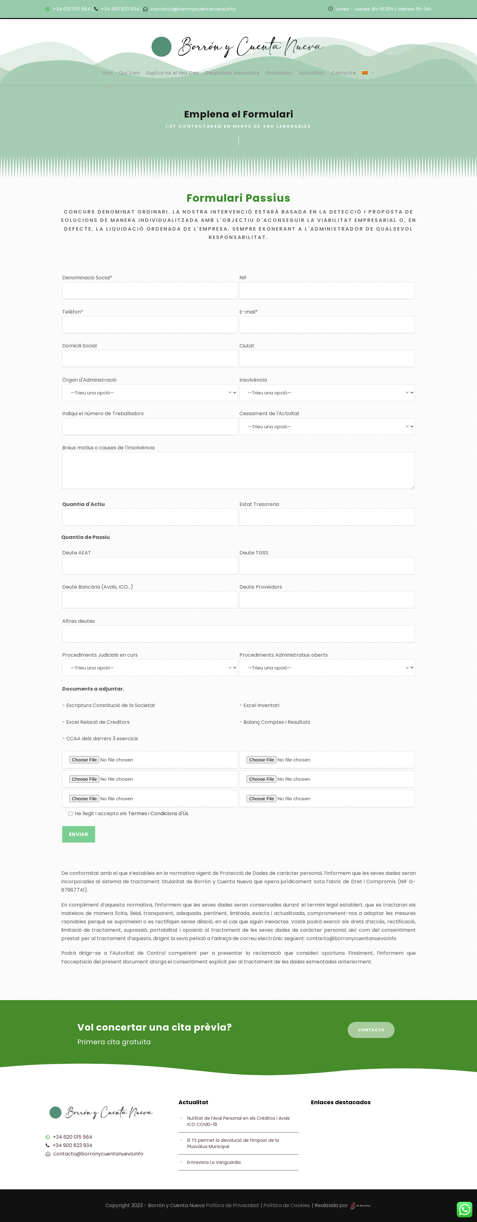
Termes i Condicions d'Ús (158, 813)
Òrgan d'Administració (150, 388)
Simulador (279, 73)
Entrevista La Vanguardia (214, 1162)
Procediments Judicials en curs (150, 663)
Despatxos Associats (232, 73)
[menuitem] (368, 76)
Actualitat (312, 73)
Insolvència (327, 388)
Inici (107, 73)
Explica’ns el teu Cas (172, 73)
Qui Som (129, 73)
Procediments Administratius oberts (327, 663)
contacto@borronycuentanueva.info (193, 9)
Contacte (343, 73)
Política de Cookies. (287, 1205)
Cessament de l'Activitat (327, 422)
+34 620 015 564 (71, 9)
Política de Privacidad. (232, 1205)
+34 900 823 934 (120, 9)
